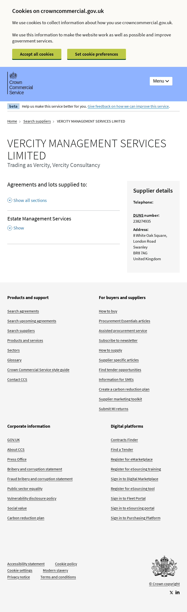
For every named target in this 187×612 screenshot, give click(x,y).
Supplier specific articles (119, 359)
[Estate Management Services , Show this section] (63, 224)
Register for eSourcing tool (133, 488)
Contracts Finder (124, 439)
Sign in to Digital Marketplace (134, 478)
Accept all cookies (37, 54)
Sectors (13, 350)
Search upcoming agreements (31, 320)
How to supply (110, 350)
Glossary (14, 359)
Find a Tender (122, 449)
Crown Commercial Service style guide (38, 369)
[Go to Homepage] (164, 567)
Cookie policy (66, 563)
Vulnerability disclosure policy (31, 498)
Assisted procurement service (123, 330)
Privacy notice (18, 576)
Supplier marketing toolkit (120, 398)
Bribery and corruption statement (34, 469)
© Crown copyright (164, 583)
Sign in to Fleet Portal (128, 498)
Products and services (25, 340)
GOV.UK (13, 439)
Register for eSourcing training (136, 469)
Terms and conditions (58, 576)
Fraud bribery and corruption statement (40, 478)
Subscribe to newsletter (118, 340)
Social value (17, 508)
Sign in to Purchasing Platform (135, 517)
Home (12, 121)
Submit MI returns (113, 408)
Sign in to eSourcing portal (132, 508)
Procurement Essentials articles (124, 320)
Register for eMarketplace (132, 459)
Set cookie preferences (96, 54)
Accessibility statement (26, 563)
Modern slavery (55, 570)
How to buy (108, 311)
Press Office (17, 459)
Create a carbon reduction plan (124, 389)
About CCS (16, 449)
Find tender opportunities (120, 369)
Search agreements (23, 311)
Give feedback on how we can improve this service (128, 106)
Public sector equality (24, 488)
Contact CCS (17, 379)
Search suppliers (37, 121)
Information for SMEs (116, 379)
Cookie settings (19, 570)
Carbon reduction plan (25, 517)
